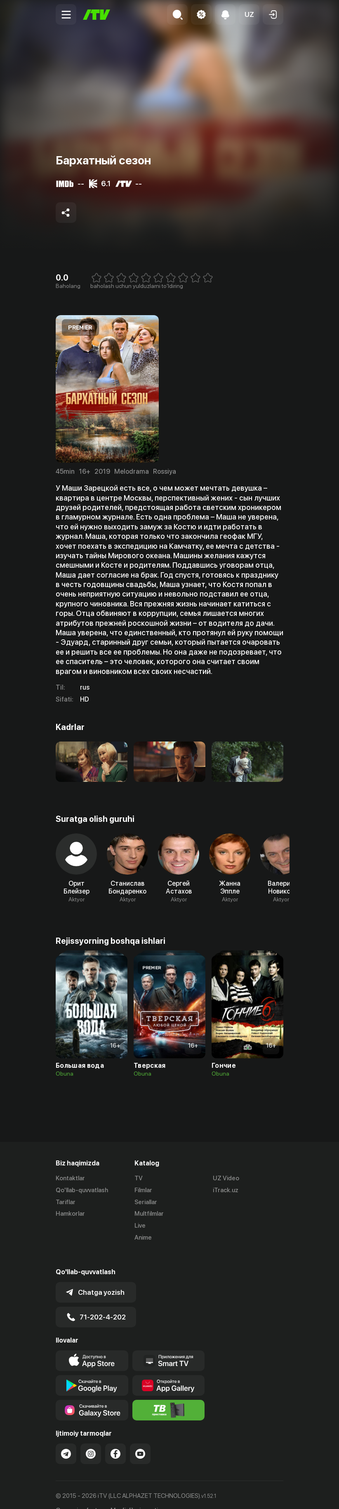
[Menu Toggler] (66, 14)
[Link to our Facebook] (115, 1437)
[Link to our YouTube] (140, 1437)
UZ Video (226, 1178)
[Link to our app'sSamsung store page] (92, 1394)
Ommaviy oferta (78, 1493)
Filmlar (143, 1190)
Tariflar (65, 1202)
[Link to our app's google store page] (92, 1369)
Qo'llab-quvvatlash (82, 1190)
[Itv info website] (168, 1394)
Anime (143, 1237)
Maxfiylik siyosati (134, 1493)
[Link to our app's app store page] (92, 1344)
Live (140, 1225)
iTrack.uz (225, 1190)
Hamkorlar (70, 1213)
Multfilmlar (149, 1213)
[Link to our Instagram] (90, 1437)
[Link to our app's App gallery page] (168, 1369)
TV (138, 1178)
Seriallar (145, 1202)
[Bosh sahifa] (96, 14)
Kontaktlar (70, 1178)
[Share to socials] (66, 212)
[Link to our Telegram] (66, 1437)
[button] (249, 14)
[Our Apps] (168, 1344)
